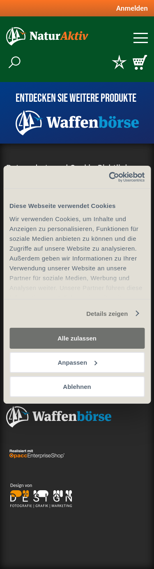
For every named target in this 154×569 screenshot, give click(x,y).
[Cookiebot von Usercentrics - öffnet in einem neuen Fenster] (110, 176)
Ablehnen (77, 386)
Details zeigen (107, 313)
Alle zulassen (77, 338)
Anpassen (77, 362)
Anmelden (132, 8)
